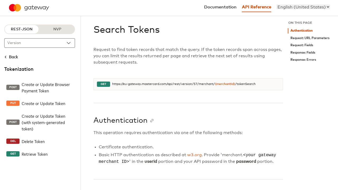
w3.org (194, 155)
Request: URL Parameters (310, 38)
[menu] (303, 6)
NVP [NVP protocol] (57, 29)
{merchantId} (225, 84)
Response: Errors (303, 59)
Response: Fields (302, 52)
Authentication (301, 30)
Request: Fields (301, 45)
